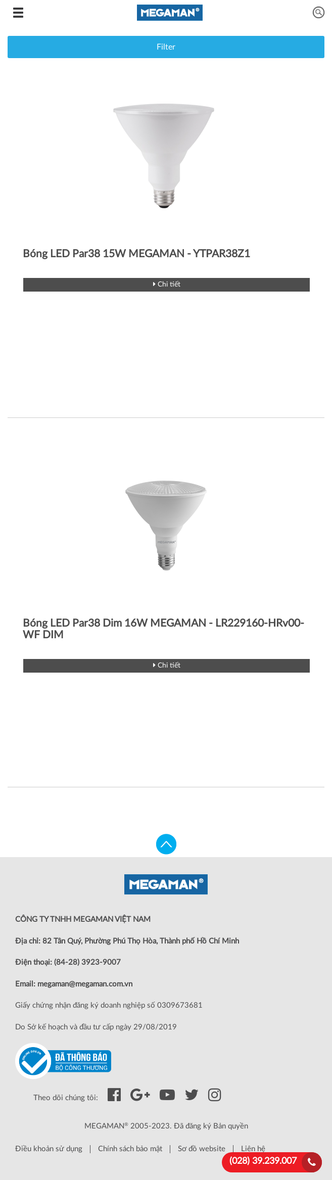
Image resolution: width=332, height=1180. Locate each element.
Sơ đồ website (201, 1149)
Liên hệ (253, 1149)
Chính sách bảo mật (130, 1149)
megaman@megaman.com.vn (84, 984)
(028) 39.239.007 (263, 1161)
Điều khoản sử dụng (48, 1149)
